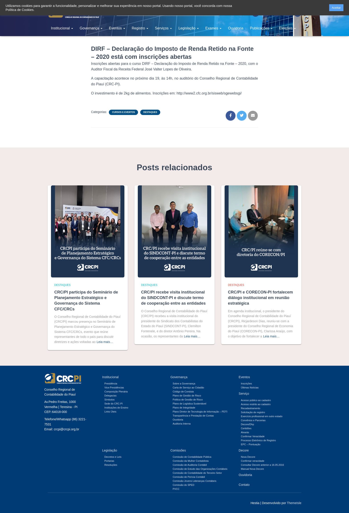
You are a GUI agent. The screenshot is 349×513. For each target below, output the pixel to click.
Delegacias (110, 395)
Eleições (287, 28)
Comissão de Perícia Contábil (189, 477)
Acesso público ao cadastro (256, 400)
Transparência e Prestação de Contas (193, 415)
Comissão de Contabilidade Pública (192, 457)
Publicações (261, 28)
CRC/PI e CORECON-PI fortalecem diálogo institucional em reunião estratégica (260, 298)
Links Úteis (110, 411)
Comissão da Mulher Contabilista (191, 461)
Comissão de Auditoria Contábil (190, 465)
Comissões (178, 450)
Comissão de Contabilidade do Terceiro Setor (197, 473)
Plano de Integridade (184, 407)
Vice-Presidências (114, 387)
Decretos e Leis (112, 457)
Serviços (163, 28)
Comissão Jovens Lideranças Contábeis (194, 481)
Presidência (110, 383)
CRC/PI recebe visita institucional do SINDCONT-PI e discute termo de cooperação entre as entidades (173, 298)
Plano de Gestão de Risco (187, 395)
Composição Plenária (116, 391)
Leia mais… (105, 342)
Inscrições (246, 383)
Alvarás (245, 432)
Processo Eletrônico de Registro (258, 440)
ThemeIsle (294, 503)
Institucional (62, 28)
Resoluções (110, 465)
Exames (213, 28)
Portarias (109, 461)
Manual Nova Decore (252, 469)
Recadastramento (250, 408)
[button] (324, 8)
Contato (244, 484)
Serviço (244, 393)
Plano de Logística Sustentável (189, 403)
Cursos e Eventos (123, 112)
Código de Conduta (183, 391)
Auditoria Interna (182, 423)
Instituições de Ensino (116, 407)
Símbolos (109, 399)
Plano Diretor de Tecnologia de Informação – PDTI (200, 411)
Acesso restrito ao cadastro (255, 404)
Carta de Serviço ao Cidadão (188, 387)
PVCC (176, 489)
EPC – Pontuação (250, 444)
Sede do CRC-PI (113, 403)
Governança (91, 28)
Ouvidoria (235, 28)
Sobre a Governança (184, 383)
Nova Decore (248, 457)
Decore (244, 450)
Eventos (117, 28)
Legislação (189, 28)
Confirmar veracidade (252, 461)
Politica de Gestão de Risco (188, 399)
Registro (140, 28)
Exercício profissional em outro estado (261, 416)
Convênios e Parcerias (253, 420)
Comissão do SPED (183, 485)
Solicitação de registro (253, 412)
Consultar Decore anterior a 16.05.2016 (262, 465)
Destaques (150, 112)
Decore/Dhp (247, 424)
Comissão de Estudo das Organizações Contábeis (200, 469)
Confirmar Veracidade (252, 436)
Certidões (246, 428)
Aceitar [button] (336, 7)
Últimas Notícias (249, 387)
